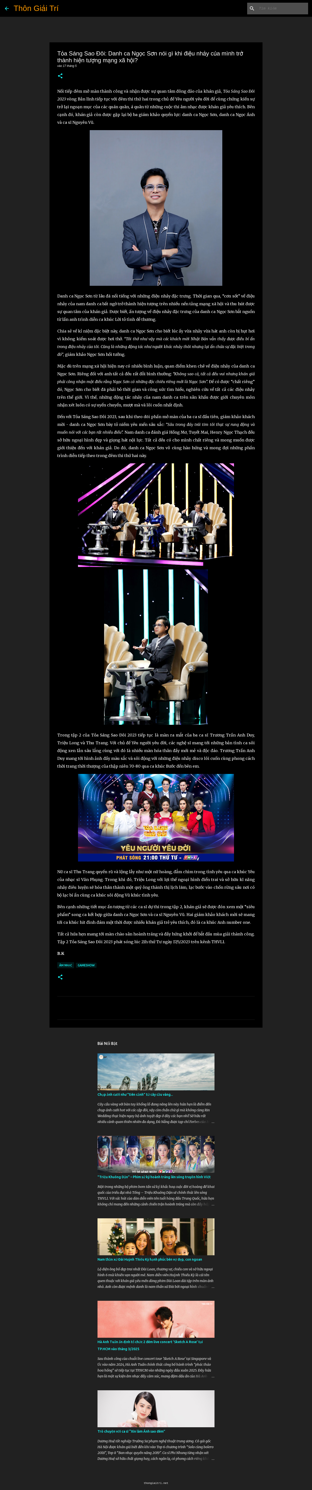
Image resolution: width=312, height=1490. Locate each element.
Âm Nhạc (65, 965)
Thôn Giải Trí (36, 8)
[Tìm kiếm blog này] (282, 8)
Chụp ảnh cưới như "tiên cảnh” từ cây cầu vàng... (135, 1094)
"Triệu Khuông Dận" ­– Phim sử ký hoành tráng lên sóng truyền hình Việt (154, 1177)
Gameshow (86, 965)
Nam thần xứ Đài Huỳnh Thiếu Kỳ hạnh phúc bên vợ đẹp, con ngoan (150, 1259)
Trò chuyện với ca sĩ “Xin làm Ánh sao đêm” (131, 1431)
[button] (60, 76)
